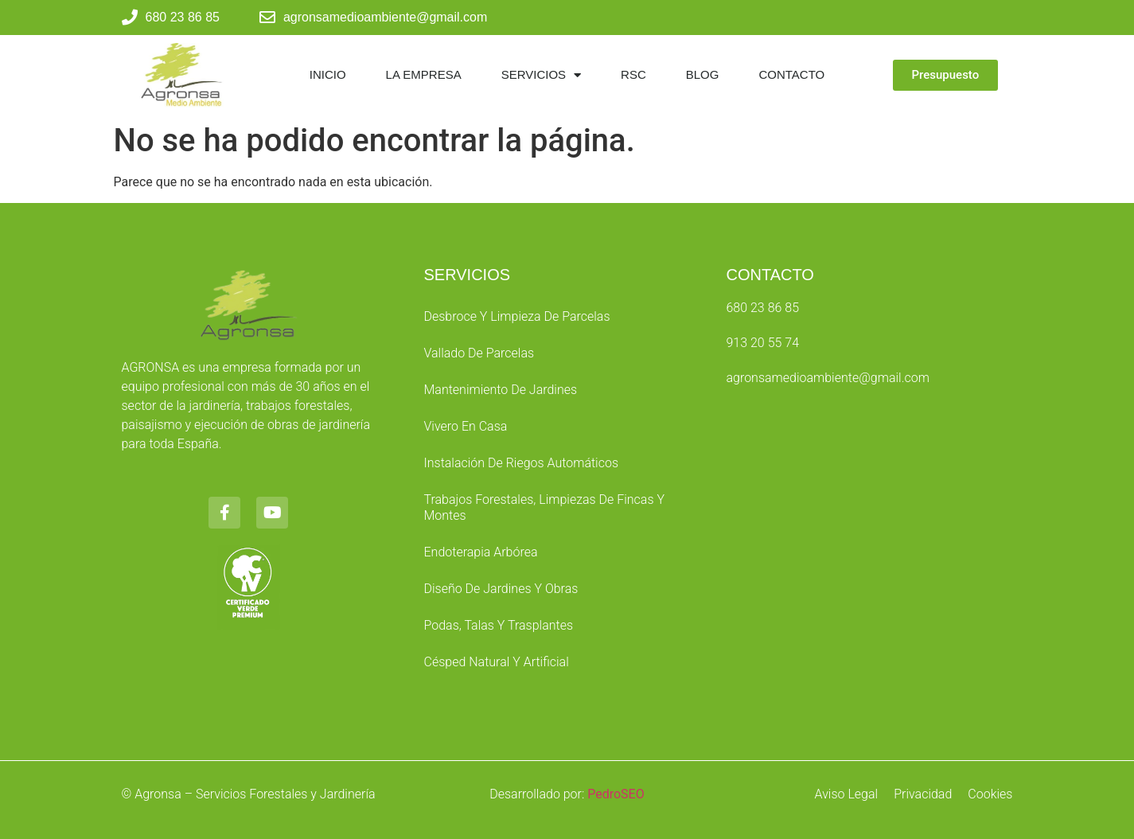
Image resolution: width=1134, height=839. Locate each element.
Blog (702, 74)
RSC (633, 74)
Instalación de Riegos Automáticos (520, 462)
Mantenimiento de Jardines (500, 389)
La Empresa (424, 74)
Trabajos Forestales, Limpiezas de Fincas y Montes (543, 507)
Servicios (541, 75)
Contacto (791, 74)
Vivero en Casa (465, 426)
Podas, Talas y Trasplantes (498, 625)
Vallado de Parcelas (478, 353)
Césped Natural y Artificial (495, 661)
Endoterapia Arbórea (480, 552)
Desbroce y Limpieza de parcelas (516, 316)
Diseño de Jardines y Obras (500, 588)
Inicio (328, 74)
